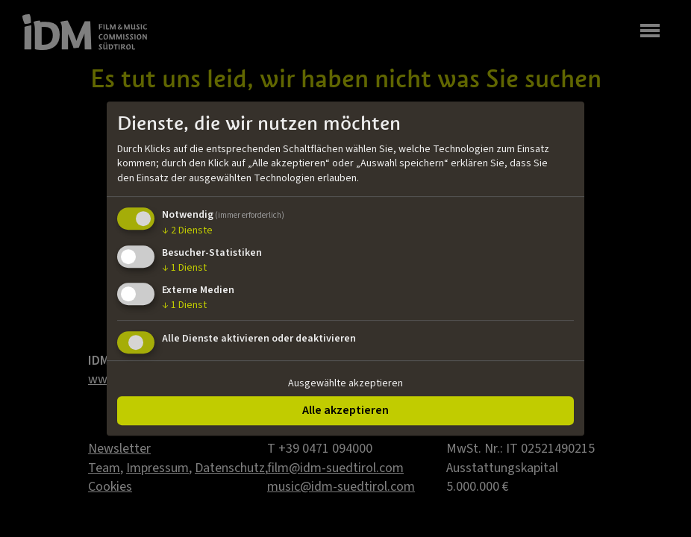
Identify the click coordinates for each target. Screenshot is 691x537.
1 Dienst (184, 267)
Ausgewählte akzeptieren (345, 383)
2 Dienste (187, 231)
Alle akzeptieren (345, 410)
